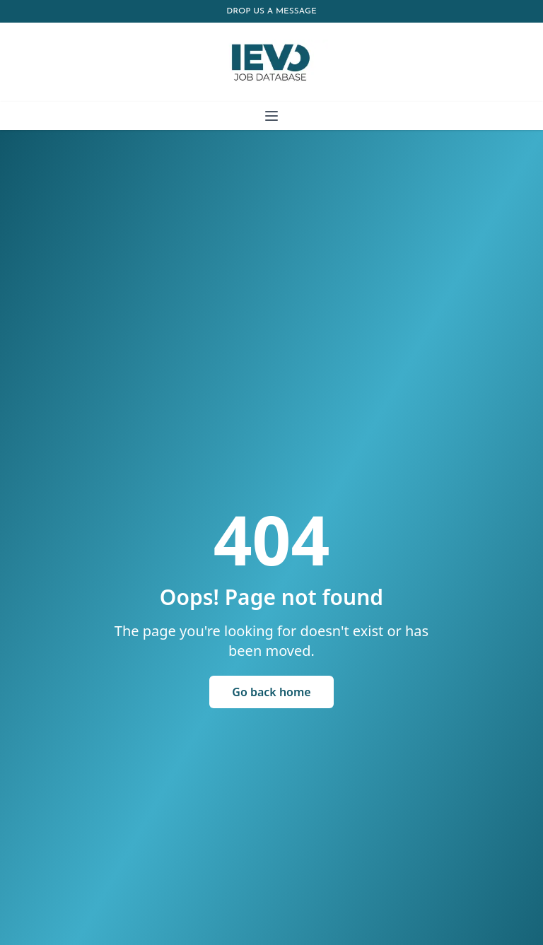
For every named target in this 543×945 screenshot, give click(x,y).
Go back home (271, 692)
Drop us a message (271, 11)
